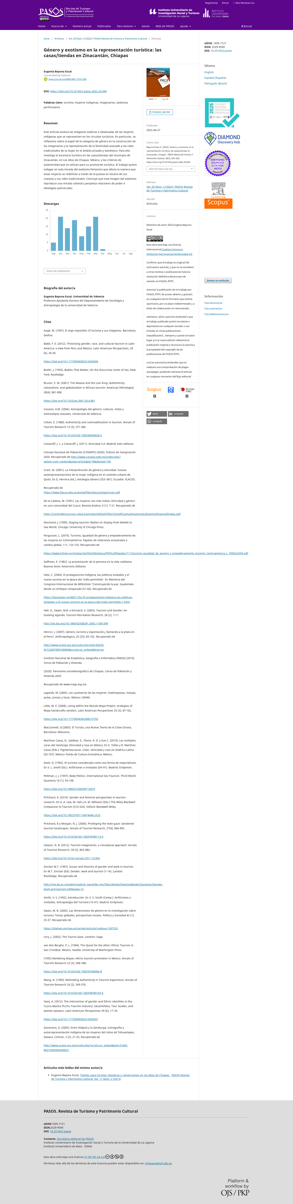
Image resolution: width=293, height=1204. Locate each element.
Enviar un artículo (218, 280)
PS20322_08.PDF (161, 112)
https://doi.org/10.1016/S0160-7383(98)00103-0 (73, 993)
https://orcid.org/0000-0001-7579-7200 (67, 79)
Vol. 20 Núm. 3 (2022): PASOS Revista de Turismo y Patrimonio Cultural (108, 38)
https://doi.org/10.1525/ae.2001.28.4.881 (69, 400)
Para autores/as (213, 308)
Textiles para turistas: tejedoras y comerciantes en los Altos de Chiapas (125, 1075)
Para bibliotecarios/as (216, 314)
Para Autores (125, 26)
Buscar (246, 26)
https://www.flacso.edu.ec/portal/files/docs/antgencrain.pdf (82, 492)
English (209, 72)
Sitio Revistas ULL (244, 2)
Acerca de (57, 26)
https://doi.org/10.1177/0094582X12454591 (71, 1019)
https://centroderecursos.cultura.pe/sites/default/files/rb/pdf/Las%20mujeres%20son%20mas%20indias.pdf (112, 514)
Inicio (47, 38)
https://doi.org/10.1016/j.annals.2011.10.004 (72, 858)
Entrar (225, 2)
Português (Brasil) (215, 83)
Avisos (146, 26)
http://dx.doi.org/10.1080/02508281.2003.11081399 (76, 623)
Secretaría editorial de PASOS (75, 1139)
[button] (156, 414)
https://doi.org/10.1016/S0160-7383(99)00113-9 (73, 836)
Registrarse (211, 2)
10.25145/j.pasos (221, 50)
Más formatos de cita (160, 169)
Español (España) (215, 78)
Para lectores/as (213, 303)
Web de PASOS (165, 26)
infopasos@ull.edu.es (158, 1163)
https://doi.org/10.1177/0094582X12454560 (71, 361)
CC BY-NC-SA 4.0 (104, 1157)
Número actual (82, 26)
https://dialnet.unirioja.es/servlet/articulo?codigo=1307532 (81, 928)
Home (41, 26)
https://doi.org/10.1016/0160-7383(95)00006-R (73, 971)
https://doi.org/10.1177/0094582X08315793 (71, 719)
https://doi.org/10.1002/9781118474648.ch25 (72, 815)
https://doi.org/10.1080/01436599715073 (69, 789)
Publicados (104, 26)
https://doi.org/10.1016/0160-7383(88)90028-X (73, 435)
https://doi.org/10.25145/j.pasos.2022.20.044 (78, 91)
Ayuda (184, 26)
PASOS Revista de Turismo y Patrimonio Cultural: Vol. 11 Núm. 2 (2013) (120, 1077)
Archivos (59, 38)
